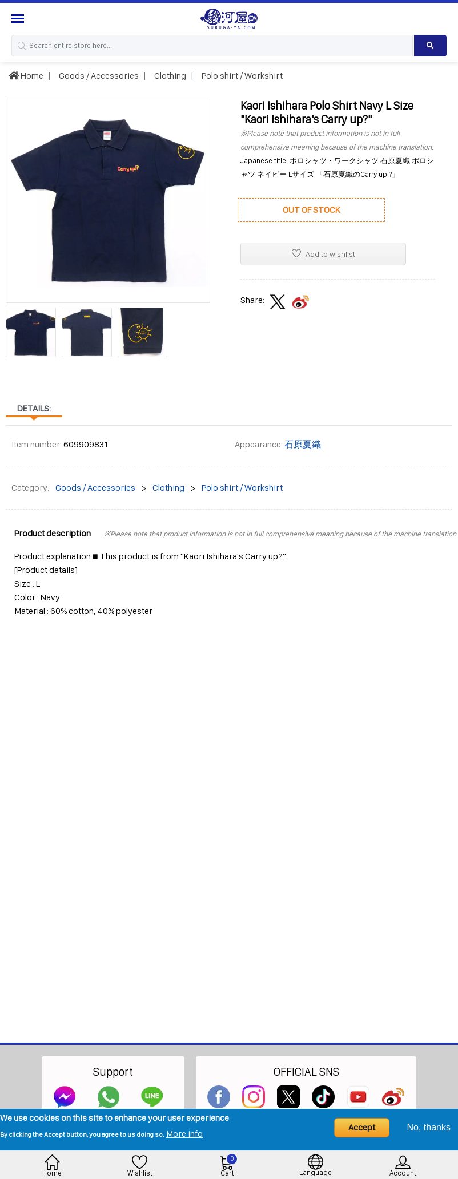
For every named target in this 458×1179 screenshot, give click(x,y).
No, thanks (429, 1127)
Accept (361, 1127)
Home (26, 75)
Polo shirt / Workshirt (241, 75)
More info (184, 1133)
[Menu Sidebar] (19, 18)
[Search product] (430, 45)
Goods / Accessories (98, 75)
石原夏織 (302, 444)
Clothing (169, 75)
